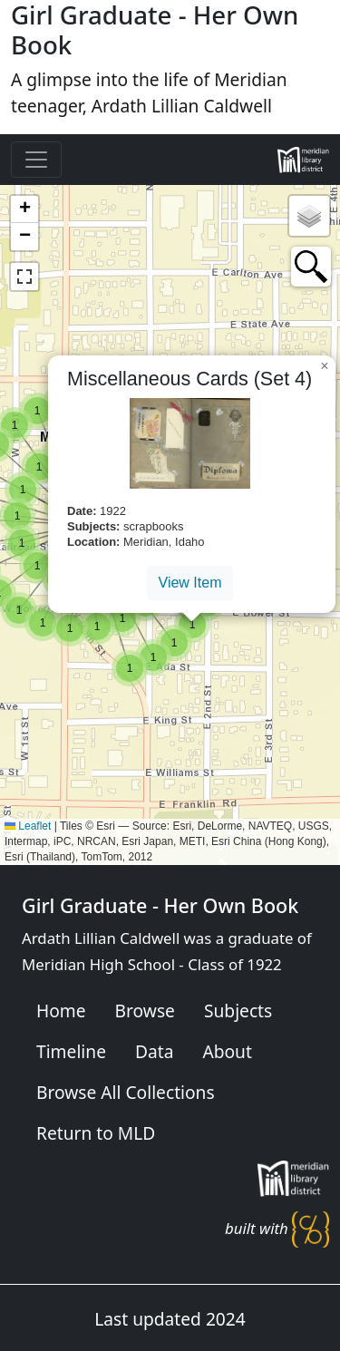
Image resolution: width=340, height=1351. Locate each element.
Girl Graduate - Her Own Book (160, 905)
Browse (145, 1010)
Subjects (238, 1010)
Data (154, 1051)
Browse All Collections (125, 1092)
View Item (190, 582)
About (226, 1051)
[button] (130, 668)
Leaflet (28, 826)
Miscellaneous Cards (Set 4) (189, 379)
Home (61, 1010)
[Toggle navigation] (36, 159)
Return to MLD (95, 1133)
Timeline (71, 1051)
